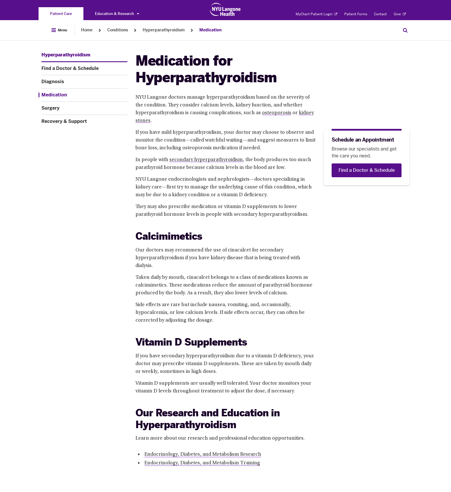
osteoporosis (276, 113)
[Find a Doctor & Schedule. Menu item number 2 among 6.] (84, 68)
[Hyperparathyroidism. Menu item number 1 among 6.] (65, 55)
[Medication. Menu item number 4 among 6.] (83, 95)
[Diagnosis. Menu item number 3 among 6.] (84, 81)
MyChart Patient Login (316, 14)
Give (400, 14)
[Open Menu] (59, 30)
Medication (210, 30)
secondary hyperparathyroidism (206, 160)
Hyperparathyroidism (164, 30)
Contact (380, 14)
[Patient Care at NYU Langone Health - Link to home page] (225, 9)
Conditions (117, 30)
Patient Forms (355, 14)
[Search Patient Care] (405, 30)
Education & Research (117, 14)
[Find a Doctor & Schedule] (367, 170)
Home (87, 30)
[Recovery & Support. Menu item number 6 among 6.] (84, 121)
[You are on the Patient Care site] (61, 13)
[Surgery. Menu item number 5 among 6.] (84, 108)
